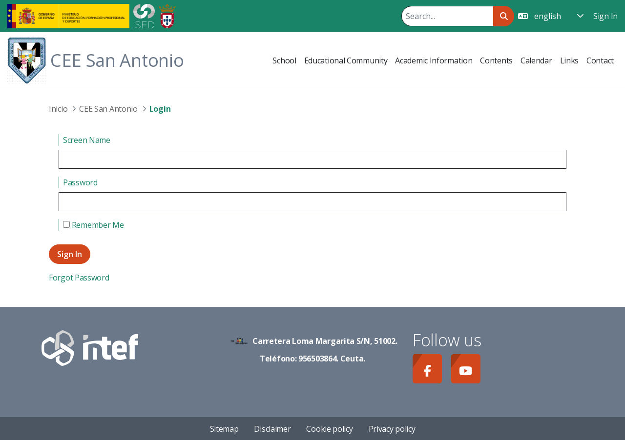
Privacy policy (392, 428)
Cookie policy (329, 428)
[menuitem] (284, 60)
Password (80, 182)
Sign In (605, 16)
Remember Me (93, 225)
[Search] (447, 16)
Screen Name (86, 140)
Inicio (58, 108)
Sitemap (224, 428)
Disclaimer (272, 428)
